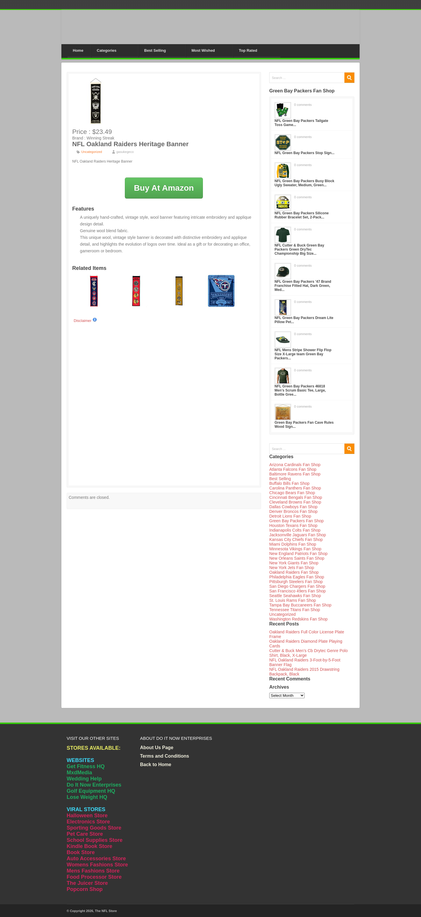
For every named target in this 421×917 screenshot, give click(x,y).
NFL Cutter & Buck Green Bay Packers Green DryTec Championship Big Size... (299, 249)
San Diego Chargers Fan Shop (297, 586)
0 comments (303, 104)
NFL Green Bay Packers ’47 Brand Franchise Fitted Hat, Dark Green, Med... (303, 286)
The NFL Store (106, 911)
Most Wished (203, 50)
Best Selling (155, 50)
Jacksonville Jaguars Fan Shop (297, 534)
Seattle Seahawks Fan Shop (295, 595)
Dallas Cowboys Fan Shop (293, 506)
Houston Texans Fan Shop (293, 525)
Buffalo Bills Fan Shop (289, 483)
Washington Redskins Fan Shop (298, 619)
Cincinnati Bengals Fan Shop (295, 497)
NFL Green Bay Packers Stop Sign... (304, 153)
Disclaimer (85, 320)
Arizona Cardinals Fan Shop (294, 464)
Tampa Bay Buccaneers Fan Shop (300, 605)
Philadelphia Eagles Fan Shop (296, 577)
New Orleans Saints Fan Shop (296, 558)
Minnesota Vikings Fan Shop (295, 549)
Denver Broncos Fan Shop (293, 511)
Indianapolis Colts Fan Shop (294, 530)
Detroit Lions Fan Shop (290, 516)
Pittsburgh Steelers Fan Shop (296, 581)
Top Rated (248, 50)
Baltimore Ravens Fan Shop (294, 474)
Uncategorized (91, 152)
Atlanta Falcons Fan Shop (292, 469)
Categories (106, 50)
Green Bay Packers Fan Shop (296, 520)
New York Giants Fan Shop (293, 563)
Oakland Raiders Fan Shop (294, 572)
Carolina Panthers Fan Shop (295, 488)
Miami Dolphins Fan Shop (292, 544)
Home (78, 50)
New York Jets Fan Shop (291, 567)
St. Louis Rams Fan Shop (292, 600)
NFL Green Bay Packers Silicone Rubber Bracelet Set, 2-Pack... (302, 215)
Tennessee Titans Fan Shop (294, 609)
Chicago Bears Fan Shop (292, 492)
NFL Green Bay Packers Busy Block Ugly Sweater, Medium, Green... (304, 183)
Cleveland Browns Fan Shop (295, 502)
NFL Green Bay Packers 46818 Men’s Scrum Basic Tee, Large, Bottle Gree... (300, 390)
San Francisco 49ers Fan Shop (297, 591)
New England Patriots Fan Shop (298, 553)
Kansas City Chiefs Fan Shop (296, 539)
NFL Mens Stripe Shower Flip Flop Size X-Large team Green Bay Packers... (303, 354)
